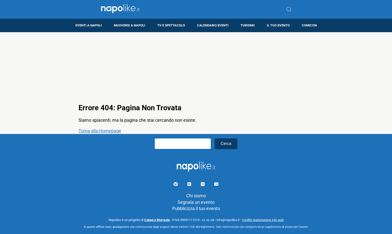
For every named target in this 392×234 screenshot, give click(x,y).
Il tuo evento (278, 25)
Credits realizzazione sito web (263, 220)
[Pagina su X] (203, 185)
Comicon (309, 25)
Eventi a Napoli (89, 25)
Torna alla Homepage (99, 130)
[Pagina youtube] (216, 185)
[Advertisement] (196, 67)
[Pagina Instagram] (189, 185)
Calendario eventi (212, 25)
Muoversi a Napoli (129, 25)
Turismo (247, 25)
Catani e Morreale (157, 220)
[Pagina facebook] (176, 185)
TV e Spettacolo (171, 25)
